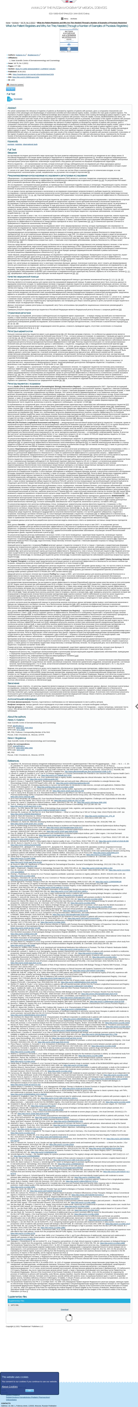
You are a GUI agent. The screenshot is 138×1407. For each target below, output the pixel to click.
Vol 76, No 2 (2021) (28, 23)
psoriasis (11, 144)
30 (122, 344)
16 (125, 265)
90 (22, 543)
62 (126, 489)
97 (70, 571)
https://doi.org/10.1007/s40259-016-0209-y (63, 1199)
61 (58, 489)
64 (115, 491)
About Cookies (10, 1386)
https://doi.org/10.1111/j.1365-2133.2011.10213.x (59, 1098)
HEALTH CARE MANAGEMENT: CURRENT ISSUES (35, 69)
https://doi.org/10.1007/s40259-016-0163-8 (46, 1191)
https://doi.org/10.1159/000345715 (71, 1164)
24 (80, 318)
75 (52, 510)
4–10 (101, 180)
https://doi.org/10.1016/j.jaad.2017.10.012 (75, 998)
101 (87, 592)
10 (89, 221)
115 (26, 626)
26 (63, 334)
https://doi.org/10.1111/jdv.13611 (104, 957)
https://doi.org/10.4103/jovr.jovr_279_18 (100, 816)
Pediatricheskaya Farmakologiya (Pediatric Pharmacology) (28, 1397)
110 (67, 616)
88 (115, 539)
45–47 (20, 420)
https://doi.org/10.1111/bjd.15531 (53, 922)
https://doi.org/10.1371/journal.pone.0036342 (70, 1125)
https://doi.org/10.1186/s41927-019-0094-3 (77, 986)
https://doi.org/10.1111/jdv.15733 (23, 1233)
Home (8, 23)
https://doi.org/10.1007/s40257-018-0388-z (89, 971)
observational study (30, 144)
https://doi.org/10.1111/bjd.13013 (90, 953)
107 (77, 604)
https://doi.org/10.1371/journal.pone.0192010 (52, 1117)
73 (84, 508)
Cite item (10, 89)
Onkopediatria (11, 1400)
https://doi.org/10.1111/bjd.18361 (23, 1187)
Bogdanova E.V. (34, 55)
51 (86, 442)
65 (117, 491)
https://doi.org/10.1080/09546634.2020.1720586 (81, 1019)
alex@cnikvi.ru (18, 726)
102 (90, 592)
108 (35, 608)
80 (125, 516)
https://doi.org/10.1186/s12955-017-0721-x (82, 1181)
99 (89, 586)
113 (46, 622)
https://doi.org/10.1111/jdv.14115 (23, 1133)
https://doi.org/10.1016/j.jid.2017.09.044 (25, 940)
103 (65, 594)
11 (32, 195)
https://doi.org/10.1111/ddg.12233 (29, 1129)
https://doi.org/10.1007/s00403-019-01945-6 (105, 1148)
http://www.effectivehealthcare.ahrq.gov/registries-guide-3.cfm (88, 771)
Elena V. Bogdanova (17, 738)
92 (15, 549)
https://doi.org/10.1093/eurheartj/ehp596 (26, 845)
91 (12, 549)
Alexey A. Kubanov (16, 720)
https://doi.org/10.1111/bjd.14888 (112, 1243)
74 (87, 508)
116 (29, 626)
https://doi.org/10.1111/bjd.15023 (23, 1239)
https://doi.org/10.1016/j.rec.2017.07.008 (69, 800)
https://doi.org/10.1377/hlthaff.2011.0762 (56, 775)
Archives (74, 19)
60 (86, 467)
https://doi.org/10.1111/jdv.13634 (23, 876)
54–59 (67, 446)
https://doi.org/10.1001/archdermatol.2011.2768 (99, 1034)
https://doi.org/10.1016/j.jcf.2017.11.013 (25, 839)
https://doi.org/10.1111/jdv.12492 (23, 1052)
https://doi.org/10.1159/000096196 (108, 882)
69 (53, 500)
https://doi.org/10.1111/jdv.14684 (83, 1202)
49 (81, 426)
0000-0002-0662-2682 (24, 748)
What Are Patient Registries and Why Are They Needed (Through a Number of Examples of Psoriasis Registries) (82, 23)
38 (112, 406)
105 (67, 600)
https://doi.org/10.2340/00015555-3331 (68, 1121)
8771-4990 (21, 730)
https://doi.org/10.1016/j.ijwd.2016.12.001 (26, 806)
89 (36, 541)
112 (31, 620)
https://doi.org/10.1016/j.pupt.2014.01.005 (68, 791)
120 (76, 656)
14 (35, 195)
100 (19, 592)
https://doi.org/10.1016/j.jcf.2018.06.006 (114, 841)
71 (115, 501)
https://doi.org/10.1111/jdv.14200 (118, 1102)
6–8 (126, 322)
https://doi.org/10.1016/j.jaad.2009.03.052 (62, 831)
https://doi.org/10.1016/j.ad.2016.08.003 (77, 1088)
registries (18, 144)
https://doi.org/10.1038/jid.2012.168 (24, 866)
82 (9, 522)
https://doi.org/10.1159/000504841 (74, 1009)
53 (106, 444)
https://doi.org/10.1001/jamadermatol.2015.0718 (99, 994)
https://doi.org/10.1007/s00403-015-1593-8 (52, 1137)
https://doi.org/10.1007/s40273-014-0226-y (84, 918)
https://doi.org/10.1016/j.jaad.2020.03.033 (53, 1042)
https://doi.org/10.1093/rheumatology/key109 (73, 783)
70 (35, 501)
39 (21, 408)
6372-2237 (21, 750)
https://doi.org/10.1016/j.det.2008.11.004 (97, 868)
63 (67, 491)
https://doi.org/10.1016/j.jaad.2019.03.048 (33, 1114)
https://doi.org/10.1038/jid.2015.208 (24, 934)
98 (63, 580)
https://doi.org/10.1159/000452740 (44, 1152)
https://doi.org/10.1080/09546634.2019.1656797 (29, 1015)
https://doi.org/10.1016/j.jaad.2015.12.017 (26, 963)
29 (73, 342)
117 (85, 628)
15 (21, 242)
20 (74, 273)
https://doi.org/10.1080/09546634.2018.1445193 (79, 982)
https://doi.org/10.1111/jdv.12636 (86, 1214)
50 (19, 442)
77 (44, 514)
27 (65, 334)
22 (68, 288)
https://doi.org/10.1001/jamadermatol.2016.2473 (64, 828)
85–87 (29, 539)
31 (93, 350)
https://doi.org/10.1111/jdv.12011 (60, 1071)
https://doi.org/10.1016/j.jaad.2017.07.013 (55, 978)
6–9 (41, 189)
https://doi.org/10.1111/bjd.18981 (23, 945)
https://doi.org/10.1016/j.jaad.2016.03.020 (26, 862)
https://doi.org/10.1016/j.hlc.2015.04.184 (26, 820)
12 (24, 213)
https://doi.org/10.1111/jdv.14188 (103, 1046)
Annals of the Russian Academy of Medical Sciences (69, 7)
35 (63, 380)
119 (68, 654)
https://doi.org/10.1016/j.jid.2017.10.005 (25, 928)
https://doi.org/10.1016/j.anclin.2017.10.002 (27, 824)
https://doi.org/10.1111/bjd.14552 (100, 1220)
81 (107, 518)
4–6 (73, 318)
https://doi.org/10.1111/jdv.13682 (75, 1065)
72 (122, 506)
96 (55, 570)
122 (49, 680)
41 (32, 412)
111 (58, 618)
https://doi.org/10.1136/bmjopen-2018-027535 (107, 1001)
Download (64, 1309)
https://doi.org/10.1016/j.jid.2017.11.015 (75, 949)
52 (33, 444)
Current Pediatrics (13, 1395)
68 (126, 493)
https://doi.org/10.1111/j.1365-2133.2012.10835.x (69, 891)
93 (29, 555)
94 (68, 555)
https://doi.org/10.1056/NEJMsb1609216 (26, 814)
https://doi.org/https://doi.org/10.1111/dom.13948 (55, 787)
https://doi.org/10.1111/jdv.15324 (61, 1144)
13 (27, 213)
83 (52, 532)
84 (33, 537)
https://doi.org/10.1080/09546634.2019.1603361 (70, 1030)
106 (74, 604)
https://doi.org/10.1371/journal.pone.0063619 (66, 1168)
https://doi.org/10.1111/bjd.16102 (51, 1110)
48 (82, 420)
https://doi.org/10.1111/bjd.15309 (98, 855)
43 (30, 416)
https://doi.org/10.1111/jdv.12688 (90, 1056)
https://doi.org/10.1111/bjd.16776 (75, 911)
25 (17, 323)
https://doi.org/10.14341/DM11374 (106, 853)
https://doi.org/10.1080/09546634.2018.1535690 (109, 1079)
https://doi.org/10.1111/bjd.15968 (23, 858)
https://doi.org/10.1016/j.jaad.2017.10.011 (53, 887)
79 (105, 516)
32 (75, 371)
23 (120, 310)
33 (77, 371)
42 (83, 414)
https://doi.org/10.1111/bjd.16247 (87, 1210)
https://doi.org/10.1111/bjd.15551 (83, 903)
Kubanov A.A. (21, 55)
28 (55, 340)
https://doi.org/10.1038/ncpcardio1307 (44, 779)
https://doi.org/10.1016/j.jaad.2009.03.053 (54, 835)
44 (77, 416)
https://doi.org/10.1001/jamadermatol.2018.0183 (71, 914)
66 (81, 493)
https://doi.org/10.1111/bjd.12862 (53, 1228)
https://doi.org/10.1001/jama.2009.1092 (92, 802)
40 (110, 408)
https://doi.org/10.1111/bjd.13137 (117, 1224)
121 (41, 666)
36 (90, 402)
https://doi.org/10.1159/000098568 (27, 1156)
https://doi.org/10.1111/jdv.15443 (117, 1023)
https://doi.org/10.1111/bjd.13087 (77, 1206)
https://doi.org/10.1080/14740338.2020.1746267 (48, 810)
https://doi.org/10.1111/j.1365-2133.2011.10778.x (71, 1160)
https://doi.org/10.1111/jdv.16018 (70, 895)
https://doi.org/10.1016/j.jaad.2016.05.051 (26, 880)
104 (18, 596)
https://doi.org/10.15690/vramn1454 (25, 77)
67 (124, 493)
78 (95, 514)
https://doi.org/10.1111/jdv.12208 (115, 1075)
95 (82, 563)
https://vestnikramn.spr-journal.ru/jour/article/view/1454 (33, 74)
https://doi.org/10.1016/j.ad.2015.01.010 (26, 1085)
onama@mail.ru (19, 746)
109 (29, 613)
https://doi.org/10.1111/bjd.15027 (99, 907)
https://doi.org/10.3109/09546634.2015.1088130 (29, 1094)
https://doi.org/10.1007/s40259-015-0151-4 (88, 1195)
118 (117, 628)
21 (77, 273)
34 (19, 375)
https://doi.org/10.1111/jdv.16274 (118, 1027)
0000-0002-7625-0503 (24, 728)
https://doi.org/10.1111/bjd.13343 (43, 1106)
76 (93, 510)
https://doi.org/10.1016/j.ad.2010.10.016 (67, 1038)
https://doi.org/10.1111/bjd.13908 (90, 899)
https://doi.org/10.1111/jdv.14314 (23, 1061)
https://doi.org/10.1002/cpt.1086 (22, 797)
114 (32, 624)
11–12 (25, 197)
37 (127, 405)
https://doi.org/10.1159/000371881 (87, 1177)
